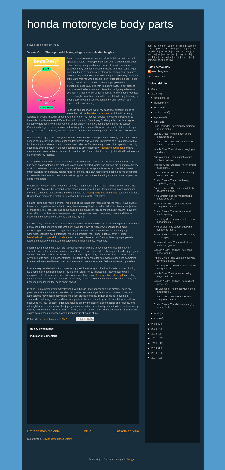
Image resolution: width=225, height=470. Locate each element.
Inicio (87, 431)
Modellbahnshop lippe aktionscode (46, 237)
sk (166, 51)
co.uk (151, 57)
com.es (192, 45)
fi (185, 45)
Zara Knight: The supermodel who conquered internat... (172, 205)
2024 (154, 324)
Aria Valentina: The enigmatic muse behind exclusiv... (173, 158)
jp (177, 54)
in (171, 57)
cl (173, 45)
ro (181, 45)
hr (156, 57)
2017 (154, 357)
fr (158, 51)
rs (192, 57)
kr (177, 45)
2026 (154, 88)
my (187, 51)
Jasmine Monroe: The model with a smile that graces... (173, 244)
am (168, 54)
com (150, 45)
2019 (154, 348)
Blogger (131, 459)
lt (185, 54)
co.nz (161, 59)
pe (166, 59)
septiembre (160, 112)
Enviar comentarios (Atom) (57, 438)
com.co (164, 57)
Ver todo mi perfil (157, 76)
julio (156, 121)
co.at (172, 48)
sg (181, 54)
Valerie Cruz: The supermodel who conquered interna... (172, 298)
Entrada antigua (127, 431)
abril (157, 313)
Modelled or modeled (98, 113)
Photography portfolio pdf (109, 275)
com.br (191, 48)
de (153, 51)
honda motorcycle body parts (100, 24)
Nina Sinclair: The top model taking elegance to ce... (173, 197)
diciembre (160, 97)
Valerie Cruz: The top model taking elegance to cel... (172, 135)
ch (189, 54)
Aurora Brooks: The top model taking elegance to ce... (174, 174)
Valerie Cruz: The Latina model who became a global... (173, 143)
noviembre (160, 102)
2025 (154, 93)
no (154, 54)
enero (157, 318)
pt (150, 48)
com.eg (152, 59)
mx (149, 54)
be (149, 51)
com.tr (185, 57)
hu (175, 57)
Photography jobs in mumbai (101, 192)
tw (163, 54)
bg (169, 45)
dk (159, 48)
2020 (154, 343)
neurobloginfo (159, 71)
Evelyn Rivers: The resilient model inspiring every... (172, 213)
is (167, 48)
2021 (154, 338)
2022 (154, 333)
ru (162, 51)
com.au (181, 48)
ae (159, 54)
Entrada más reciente (43, 431)
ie (155, 45)
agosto (158, 117)
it (179, 57)
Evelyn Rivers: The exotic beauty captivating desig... (172, 182)
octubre (158, 107)
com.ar (162, 45)
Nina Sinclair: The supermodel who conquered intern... (173, 228)
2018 (154, 353)
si (173, 51)
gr (163, 48)
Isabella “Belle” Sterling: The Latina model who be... (173, 251)
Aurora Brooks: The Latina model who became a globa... (174, 190)
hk (171, 59)
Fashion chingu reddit (111, 147)
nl (173, 54)
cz (154, 48)
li (169, 51)
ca (192, 51)
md (182, 51)
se (177, 51)
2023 (154, 328)
